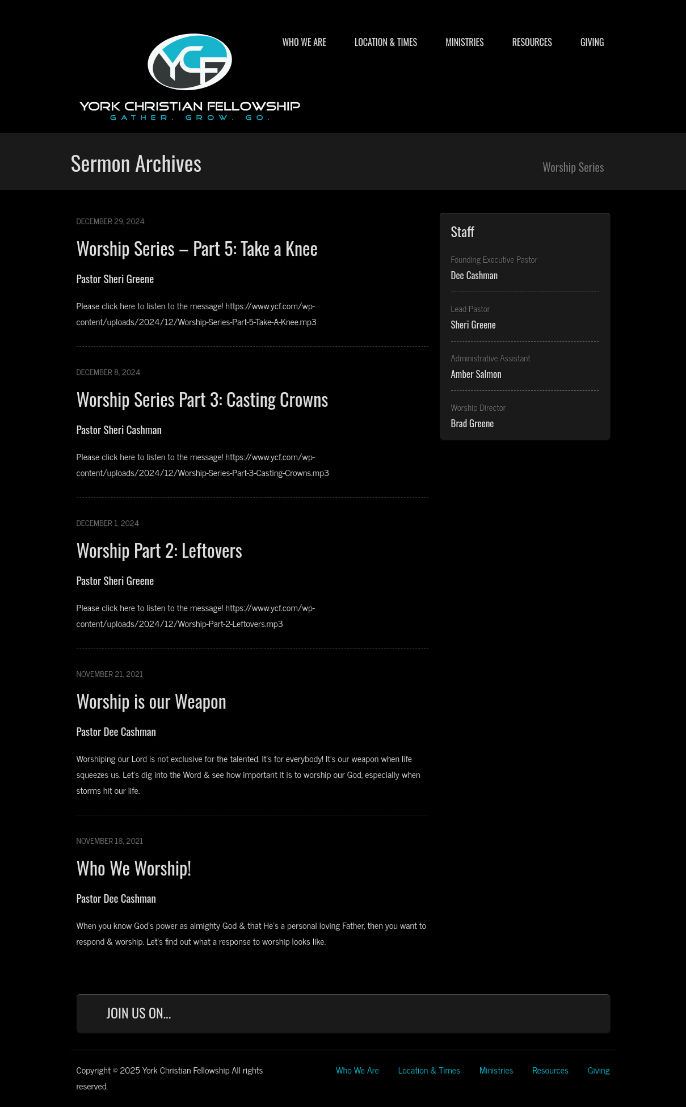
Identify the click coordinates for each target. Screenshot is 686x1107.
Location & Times (386, 42)
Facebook (481, 1015)
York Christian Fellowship (190, 74)
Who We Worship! (134, 867)
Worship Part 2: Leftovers (159, 549)
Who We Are (304, 42)
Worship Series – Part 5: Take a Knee (197, 247)
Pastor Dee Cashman (116, 731)
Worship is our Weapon (151, 700)
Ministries (464, 42)
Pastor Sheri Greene (115, 278)
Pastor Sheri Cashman (119, 429)
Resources (532, 42)
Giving (592, 42)
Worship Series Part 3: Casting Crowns (203, 398)
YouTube (556, 1015)
